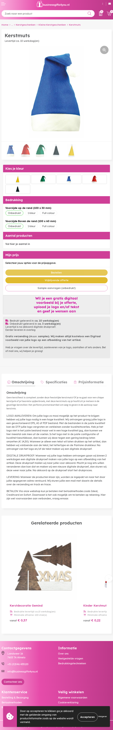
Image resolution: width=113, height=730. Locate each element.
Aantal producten (18, 236)
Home (5, 24)
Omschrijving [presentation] (22, 381)
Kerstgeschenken (25, 24)
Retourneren (9, 698)
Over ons (63, 644)
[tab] (19, 382)
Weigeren (102, 716)
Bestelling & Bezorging (15, 688)
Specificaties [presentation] (53, 381)
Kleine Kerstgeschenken (52, 24)
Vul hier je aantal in (17, 243)
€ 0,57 (18, 611)
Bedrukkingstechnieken (72, 653)
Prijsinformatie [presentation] (86, 381)
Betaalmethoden (12, 693)
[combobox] (48, 13)
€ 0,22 (83, 611)
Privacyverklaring (68, 698)
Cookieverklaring (68, 693)
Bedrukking (14, 200)
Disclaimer (64, 702)
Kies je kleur (14, 168)
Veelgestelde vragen (70, 649)
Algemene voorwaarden (72, 688)
